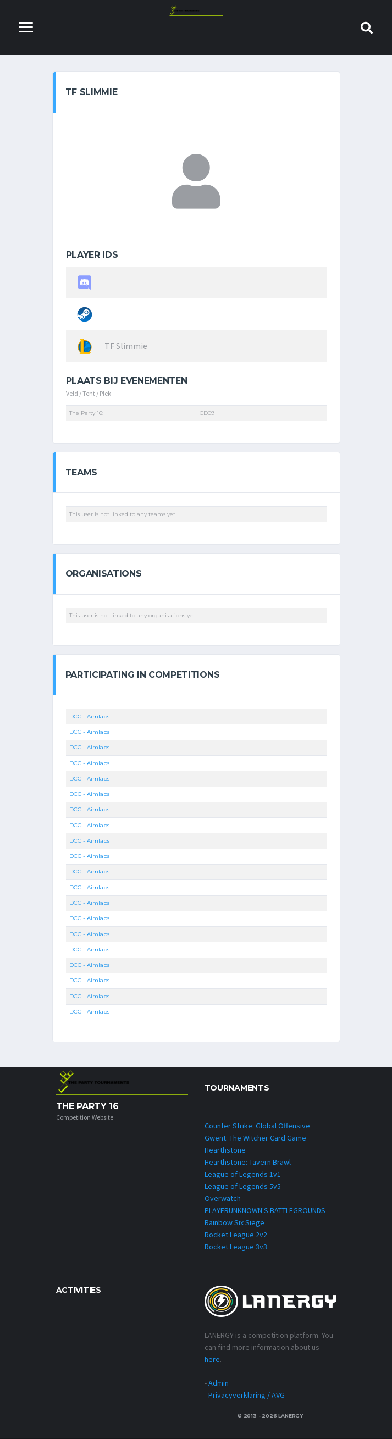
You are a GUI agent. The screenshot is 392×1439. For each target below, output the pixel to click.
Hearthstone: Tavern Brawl (248, 1162)
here (212, 1360)
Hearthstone (225, 1150)
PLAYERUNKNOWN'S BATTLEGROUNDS (265, 1210)
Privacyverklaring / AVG (246, 1396)
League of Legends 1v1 (243, 1174)
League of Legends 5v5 (243, 1186)
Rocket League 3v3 (236, 1247)
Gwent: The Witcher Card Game (255, 1138)
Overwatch (223, 1198)
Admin (218, 1383)
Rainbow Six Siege (234, 1222)
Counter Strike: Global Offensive (257, 1126)
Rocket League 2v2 (236, 1234)
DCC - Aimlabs (89, 716)
